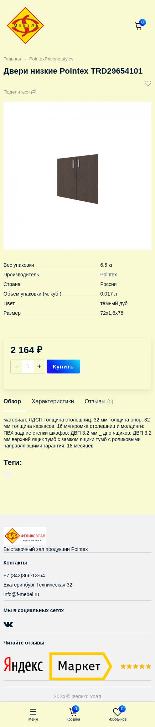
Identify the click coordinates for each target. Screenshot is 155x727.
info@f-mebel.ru (21, 594)
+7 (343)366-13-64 (24, 575)
